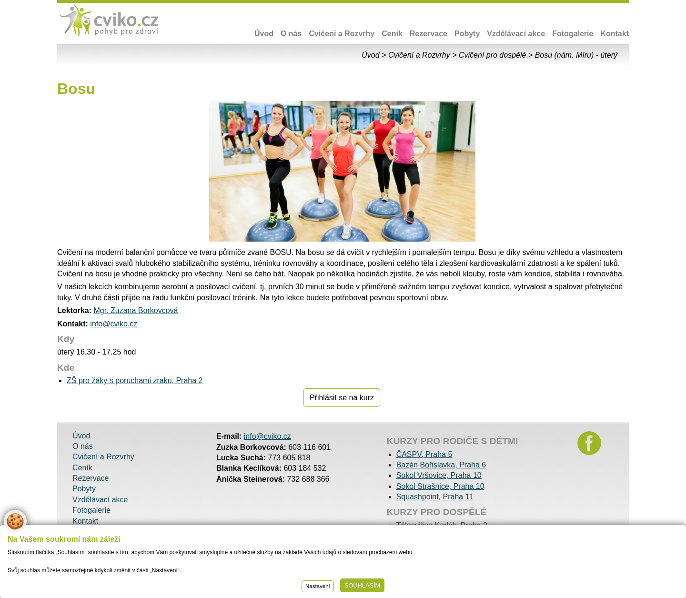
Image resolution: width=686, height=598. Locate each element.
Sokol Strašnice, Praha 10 (440, 486)
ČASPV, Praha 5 (424, 454)
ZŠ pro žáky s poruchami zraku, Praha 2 (134, 380)
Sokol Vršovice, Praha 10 (439, 475)
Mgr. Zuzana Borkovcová (135, 310)
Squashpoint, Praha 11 (435, 497)
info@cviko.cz (113, 324)
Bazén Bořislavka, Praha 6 (441, 465)
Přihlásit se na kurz (342, 398)
